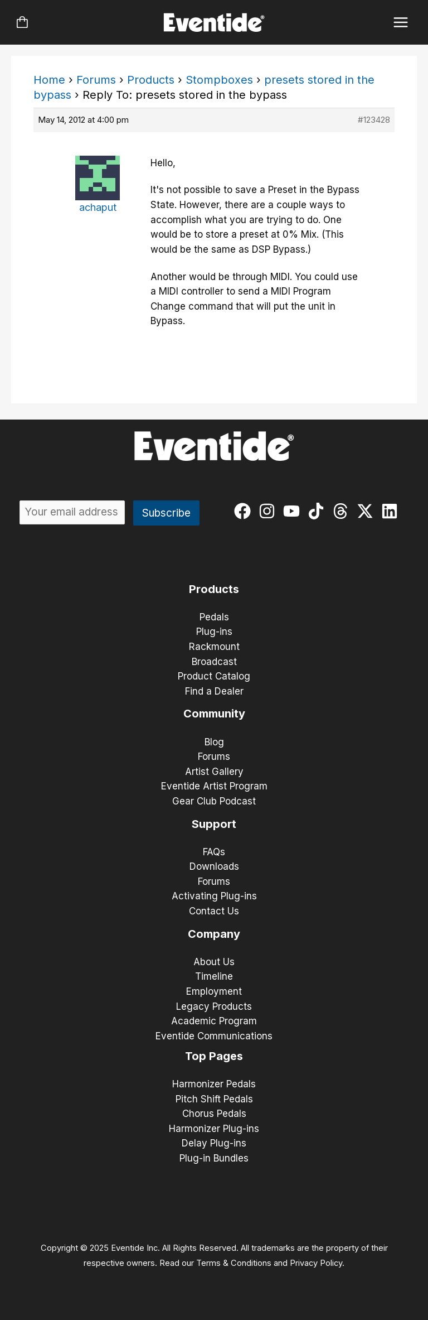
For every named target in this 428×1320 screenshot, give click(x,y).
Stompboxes (219, 79)
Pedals (214, 617)
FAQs (214, 851)
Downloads (214, 866)
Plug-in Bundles (214, 1158)
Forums (96, 79)
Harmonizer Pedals (214, 1084)
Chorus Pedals (214, 1113)
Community (214, 713)
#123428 (374, 119)
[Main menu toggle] (401, 22)
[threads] (343, 511)
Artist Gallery (214, 771)
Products (150, 79)
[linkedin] (392, 511)
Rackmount (214, 646)
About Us (214, 961)
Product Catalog (214, 676)
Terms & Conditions (233, 1263)
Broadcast (214, 661)
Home (49, 79)
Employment (214, 991)
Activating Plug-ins (214, 896)
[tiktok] (318, 511)
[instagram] (269, 511)
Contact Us (214, 911)
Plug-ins (214, 631)
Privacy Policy (316, 1263)
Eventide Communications (214, 1036)
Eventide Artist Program (214, 786)
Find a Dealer (214, 691)
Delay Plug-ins (214, 1143)
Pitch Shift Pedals (214, 1099)
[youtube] (294, 511)
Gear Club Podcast (214, 801)
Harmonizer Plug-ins (214, 1128)
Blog (214, 742)
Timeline (214, 976)
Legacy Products (214, 1006)
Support (214, 824)
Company (214, 934)
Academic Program (214, 1021)
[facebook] (245, 511)
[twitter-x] (367, 511)
